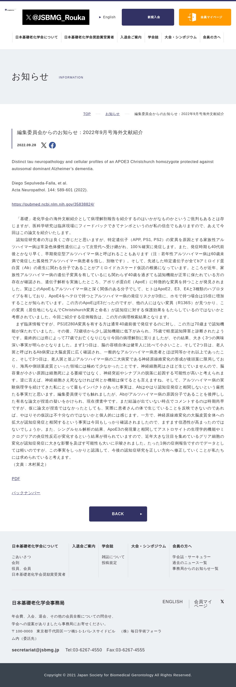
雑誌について (113, 557)
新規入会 (154, 17)
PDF (15, 479)
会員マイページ (211, 17)
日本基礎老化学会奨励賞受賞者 (89, 37)
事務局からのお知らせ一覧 (195, 568)
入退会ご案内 (131, 37)
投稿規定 (109, 562)
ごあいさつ (21, 557)
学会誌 (153, 37)
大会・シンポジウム (181, 37)
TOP (86, 113)
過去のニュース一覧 (189, 562)
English (109, 17)
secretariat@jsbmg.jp (36, 650)
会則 (15, 562)
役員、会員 (21, 568)
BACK (117, 514)
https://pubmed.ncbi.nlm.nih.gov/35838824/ (56, 204)
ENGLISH (172, 602)
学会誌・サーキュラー (191, 557)
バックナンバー (26, 493)
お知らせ (112, 113)
